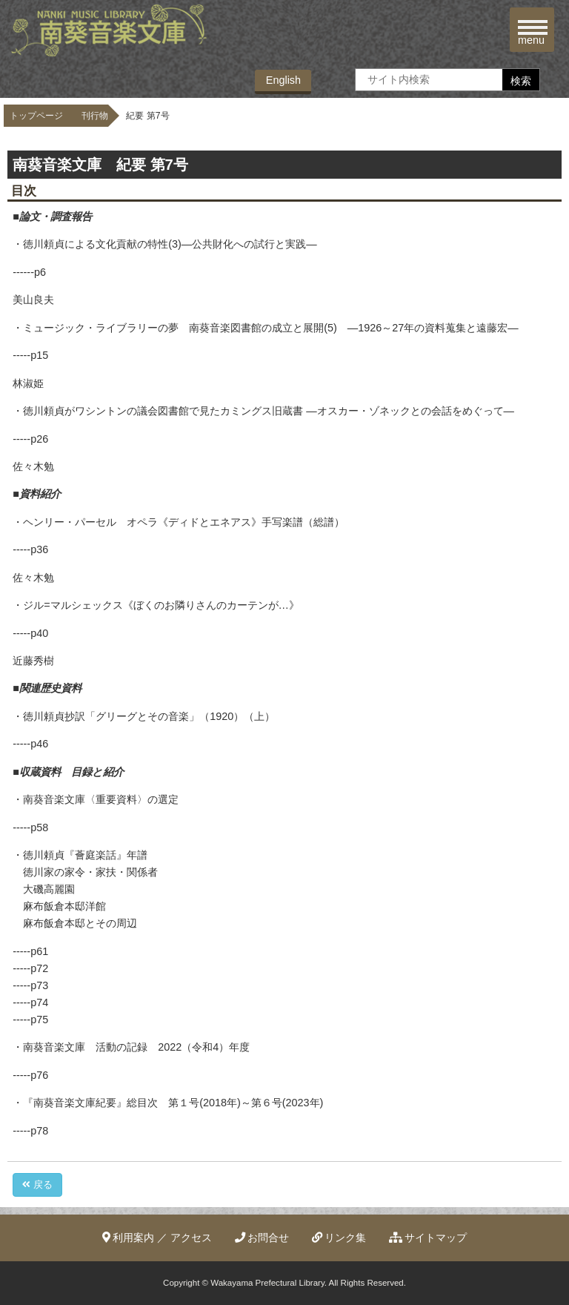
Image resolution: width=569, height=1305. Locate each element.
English (283, 80)
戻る (37, 1185)
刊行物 (94, 115)
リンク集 (339, 1237)
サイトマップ (428, 1237)
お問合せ (262, 1237)
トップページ (36, 115)
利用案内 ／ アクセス (157, 1237)
